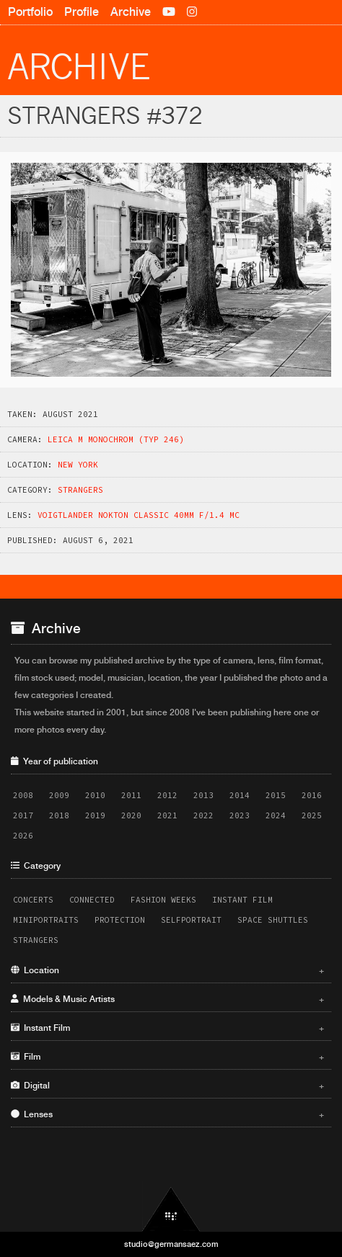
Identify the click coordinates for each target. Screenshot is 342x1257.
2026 (23, 836)
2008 (23, 795)
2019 (95, 815)
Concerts (33, 900)
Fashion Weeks (163, 900)
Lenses (167, 1114)
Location (167, 970)
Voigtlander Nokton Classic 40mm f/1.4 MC (139, 515)
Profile (81, 12)
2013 (203, 795)
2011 (131, 795)
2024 (276, 815)
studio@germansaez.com (171, 1244)
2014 (239, 795)
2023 (239, 815)
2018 (59, 815)
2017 (23, 815)
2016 (312, 795)
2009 (59, 795)
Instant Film (242, 900)
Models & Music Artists (167, 999)
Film (167, 1057)
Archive (130, 12)
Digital (167, 1086)
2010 (95, 795)
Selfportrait (191, 920)
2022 (203, 815)
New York (78, 465)
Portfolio (30, 12)
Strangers (80, 490)
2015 (276, 795)
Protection (120, 920)
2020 (131, 815)
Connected (92, 900)
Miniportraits (46, 920)
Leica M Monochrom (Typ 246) (116, 439)
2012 (167, 795)
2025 (312, 815)
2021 (167, 815)
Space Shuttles (272, 920)
